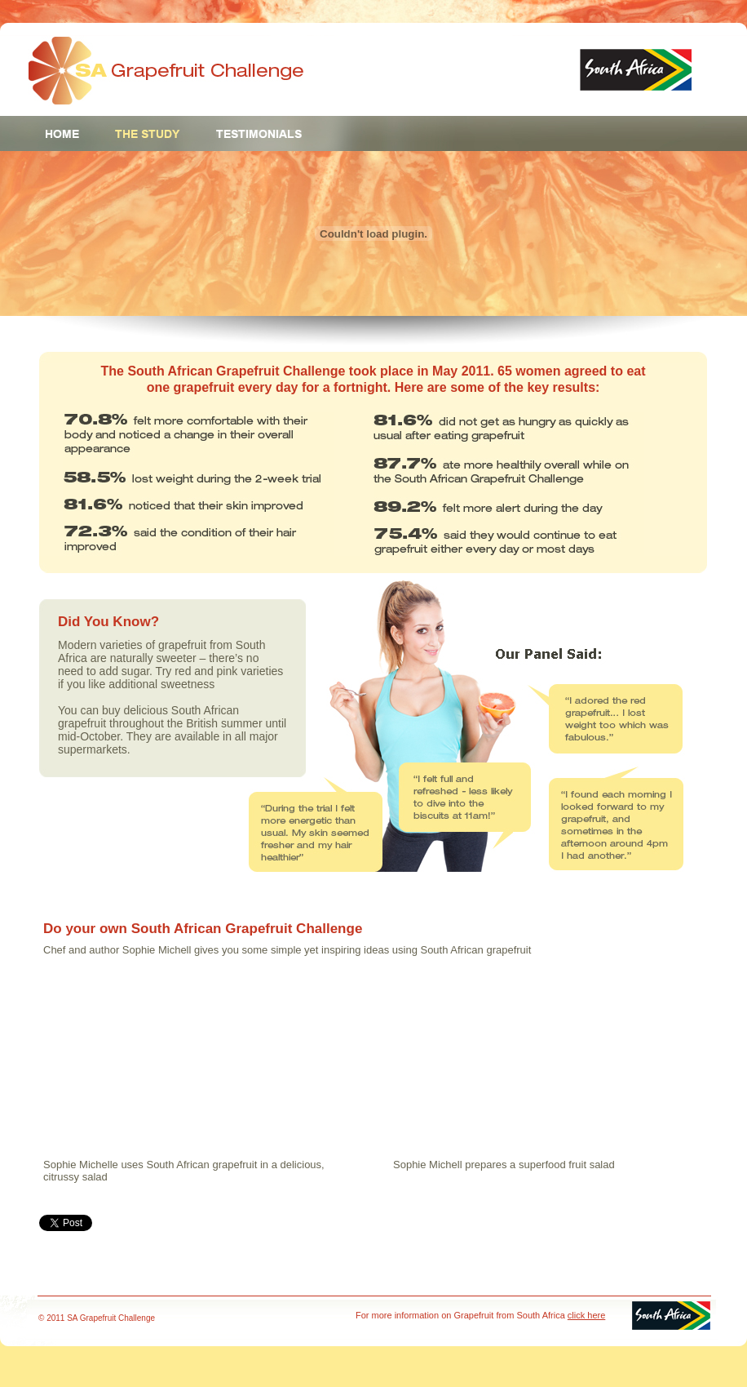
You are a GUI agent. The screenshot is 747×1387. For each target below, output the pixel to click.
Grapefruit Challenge (166, 71)
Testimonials (259, 134)
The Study (147, 134)
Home (62, 134)
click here (586, 1315)
